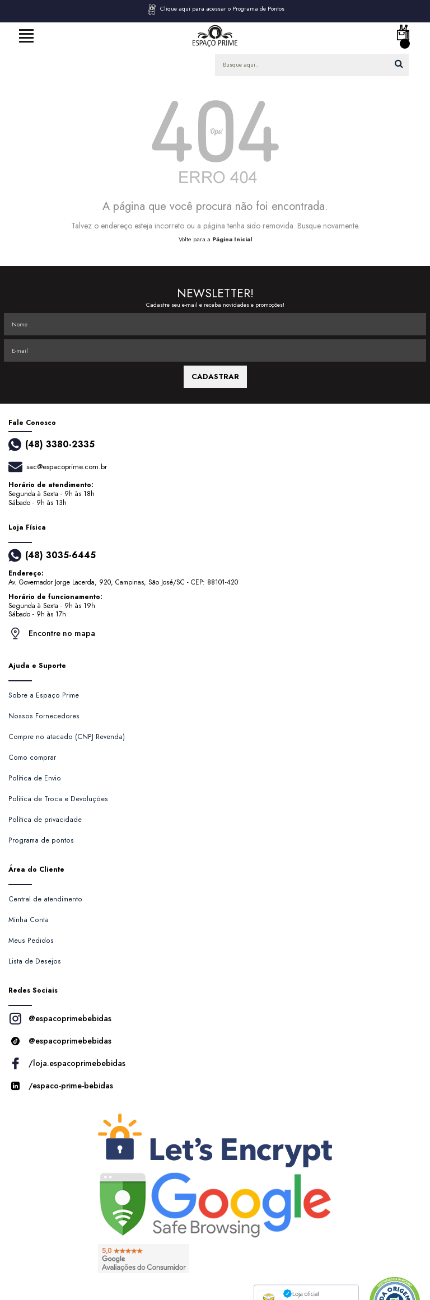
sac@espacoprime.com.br (66, 466)
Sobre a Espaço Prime (43, 695)
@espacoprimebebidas (59, 1019)
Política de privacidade (45, 820)
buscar (399, 63)
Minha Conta (28, 920)
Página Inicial (232, 239)
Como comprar (32, 757)
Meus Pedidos (31, 941)
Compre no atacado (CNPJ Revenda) (66, 737)
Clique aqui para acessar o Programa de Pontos (215, 9)
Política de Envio (34, 778)
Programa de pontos (41, 840)
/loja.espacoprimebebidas (66, 1063)
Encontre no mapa (51, 633)
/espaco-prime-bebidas (60, 1086)
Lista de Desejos (34, 961)
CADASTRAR (215, 376)
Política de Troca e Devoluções (58, 799)
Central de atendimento (45, 899)
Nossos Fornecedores (44, 716)
